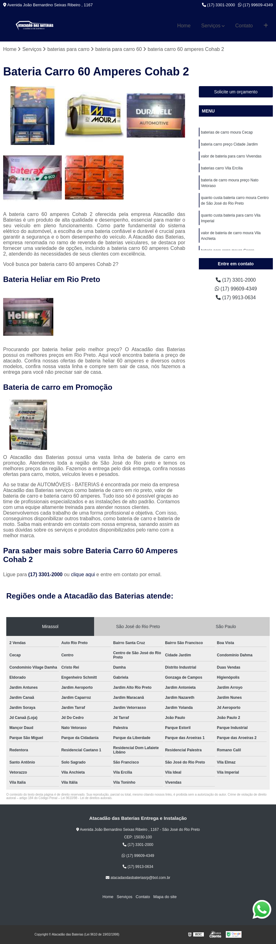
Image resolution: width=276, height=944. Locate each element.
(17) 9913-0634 (235, 297)
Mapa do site (164, 897)
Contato (244, 25)
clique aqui (83, 574)
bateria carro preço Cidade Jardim (229, 144)
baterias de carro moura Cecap (227, 132)
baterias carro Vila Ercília (222, 168)
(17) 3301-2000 (218, 5)
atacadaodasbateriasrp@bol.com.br (138, 877)
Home (184, 25)
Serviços (210, 25)
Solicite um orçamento (235, 91)
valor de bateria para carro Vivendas (231, 156)
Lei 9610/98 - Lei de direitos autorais (86, 798)
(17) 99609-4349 (255, 5)
